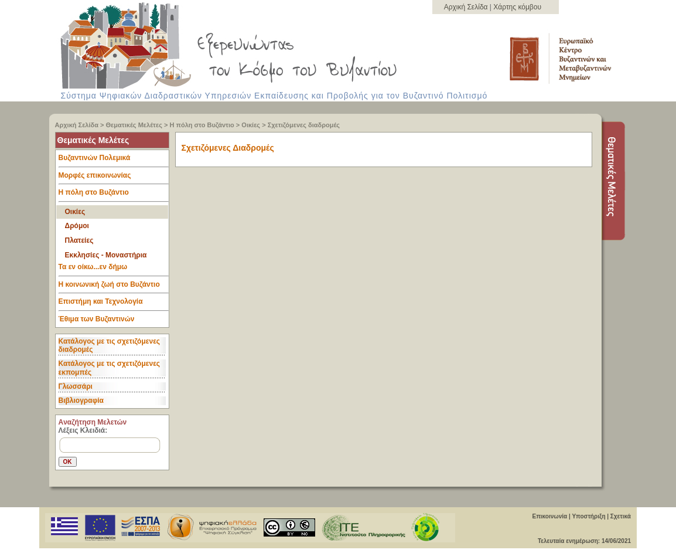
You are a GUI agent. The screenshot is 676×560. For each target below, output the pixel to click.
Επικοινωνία (549, 516)
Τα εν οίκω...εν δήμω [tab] (114, 270)
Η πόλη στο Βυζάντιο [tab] (114, 195)
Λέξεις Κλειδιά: (83, 430)
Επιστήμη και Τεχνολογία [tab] (114, 304)
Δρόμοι (77, 226)
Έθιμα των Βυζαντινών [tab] (97, 319)
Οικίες (250, 124)
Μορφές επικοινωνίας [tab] (114, 178)
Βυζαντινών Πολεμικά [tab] (114, 161)
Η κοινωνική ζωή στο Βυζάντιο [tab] (114, 287)
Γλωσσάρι (76, 386)
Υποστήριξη (588, 516)
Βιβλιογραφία (81, 400)
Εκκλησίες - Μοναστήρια (106, 255)
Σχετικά (620, 516)
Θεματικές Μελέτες (134, 124)
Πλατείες (79, 240)
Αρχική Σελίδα (467, 7)
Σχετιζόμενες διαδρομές (304, 124)
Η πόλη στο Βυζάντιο (202, 124)
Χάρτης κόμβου (517, 7)
